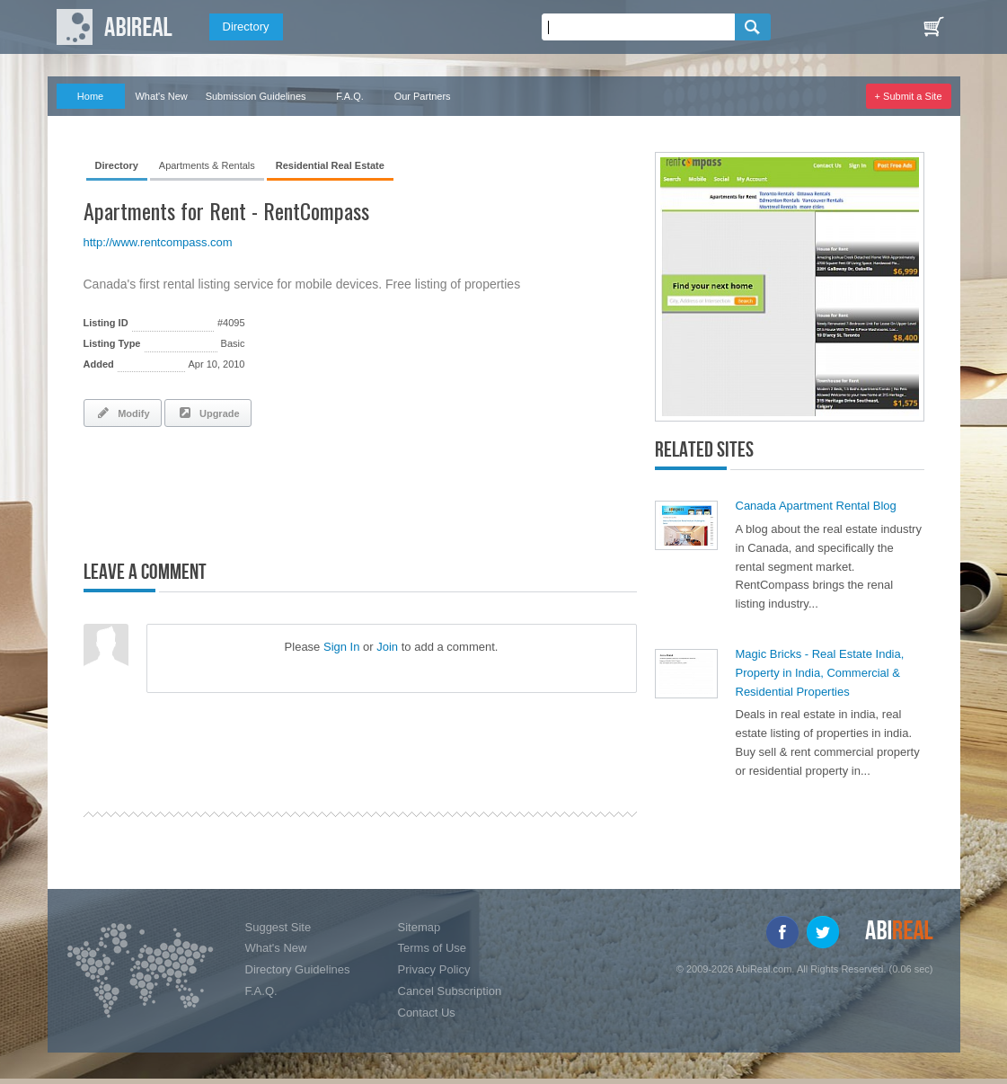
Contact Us (426, 1012)
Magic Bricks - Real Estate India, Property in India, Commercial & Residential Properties (820, 672)
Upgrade (207, 412)
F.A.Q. (350, 96)
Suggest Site (278, 927)
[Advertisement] (294, 490)
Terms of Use (432, 948)
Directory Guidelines (297, 969)
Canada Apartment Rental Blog (816, 505)
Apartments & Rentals (207, 165)
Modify (122, 412)
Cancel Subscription (450, 991)
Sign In (341, 646)
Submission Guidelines (256, 96)
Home (90, 96)
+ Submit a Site (908, 96)
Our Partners (422, 96)
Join (387, 646)
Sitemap (419, 927)
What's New (161, 96)
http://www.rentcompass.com (158, 242)
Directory (246, 26)
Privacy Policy (434, 969)
